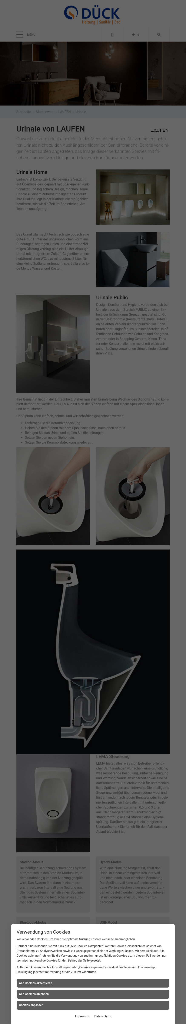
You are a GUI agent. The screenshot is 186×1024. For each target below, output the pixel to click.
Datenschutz (102, 1016)
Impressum (82, 1016)
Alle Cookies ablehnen (34, 994)
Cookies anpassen (31, 1005)
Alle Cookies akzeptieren (35, 983)
